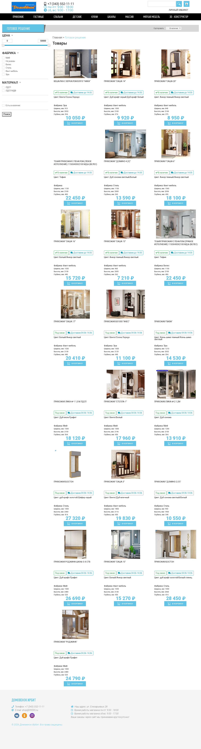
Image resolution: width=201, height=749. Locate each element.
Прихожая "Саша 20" (165, 81)
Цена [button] (6, 35)
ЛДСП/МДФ (11, 90)
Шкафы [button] (111, 16)
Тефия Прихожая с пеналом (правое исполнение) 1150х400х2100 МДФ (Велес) (176, 242)
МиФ (8, 58)
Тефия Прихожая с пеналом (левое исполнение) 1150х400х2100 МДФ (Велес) (75, 162)
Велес (8, 64)
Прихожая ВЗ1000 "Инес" (117, 321)
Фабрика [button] (9, 53)
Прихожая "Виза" (163, 321)
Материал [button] (10, 82)
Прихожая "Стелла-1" (115, 401)
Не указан (10, 61)
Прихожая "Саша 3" (114, 482)
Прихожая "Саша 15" (115, 562)
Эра (7, 74)
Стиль (8, 68)
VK (16, 715)
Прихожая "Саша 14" (115, 81)
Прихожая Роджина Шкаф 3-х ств (72, 562)
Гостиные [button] (38, 16)
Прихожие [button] (18, 16)
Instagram (32, 715)
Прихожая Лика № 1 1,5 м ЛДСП (70, 401)
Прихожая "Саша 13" (115, 241)
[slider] (3, 45)
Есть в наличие (13, 105)
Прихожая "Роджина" (65, 642)
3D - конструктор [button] (179, 16)
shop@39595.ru (30, 710)
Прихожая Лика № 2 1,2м (167, 401)
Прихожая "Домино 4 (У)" (117, 161)
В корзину (77, 123)
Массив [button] (129, 16)
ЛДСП (8, 87)
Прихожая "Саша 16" (65, 241)
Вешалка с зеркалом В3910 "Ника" (72, 81)
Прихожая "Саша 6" (164, 161)
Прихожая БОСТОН (63, 482)
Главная (57, 37)
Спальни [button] (58, 16)
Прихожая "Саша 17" (65, 321)
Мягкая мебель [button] (151, 16)
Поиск (179, 4)
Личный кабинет (178, 10)
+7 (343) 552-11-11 (59, 3)
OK (24, 715)
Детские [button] (77, 16)
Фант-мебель (12, 71)
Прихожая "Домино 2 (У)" (167, 482)
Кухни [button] (94, 16)
